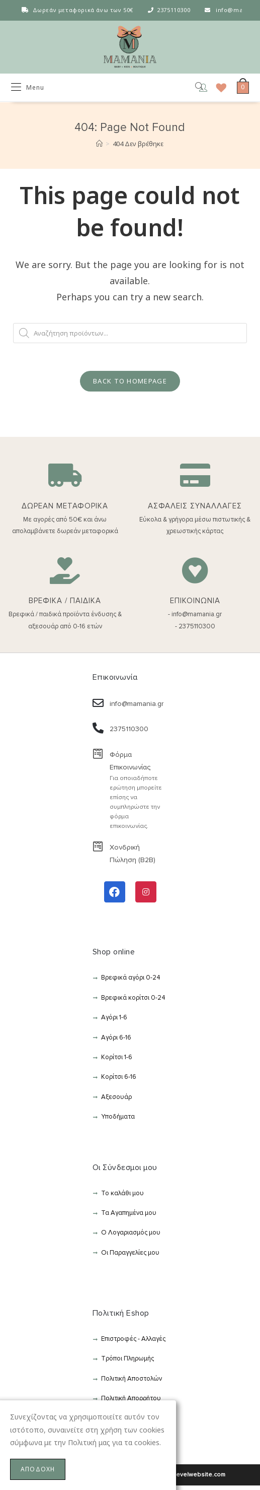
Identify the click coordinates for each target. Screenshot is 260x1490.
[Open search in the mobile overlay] (192, 89)
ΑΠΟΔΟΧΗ (38, 1469)
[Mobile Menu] (27, 89)
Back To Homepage (130, 385)
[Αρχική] (99, 145)
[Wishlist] (218, 89)
